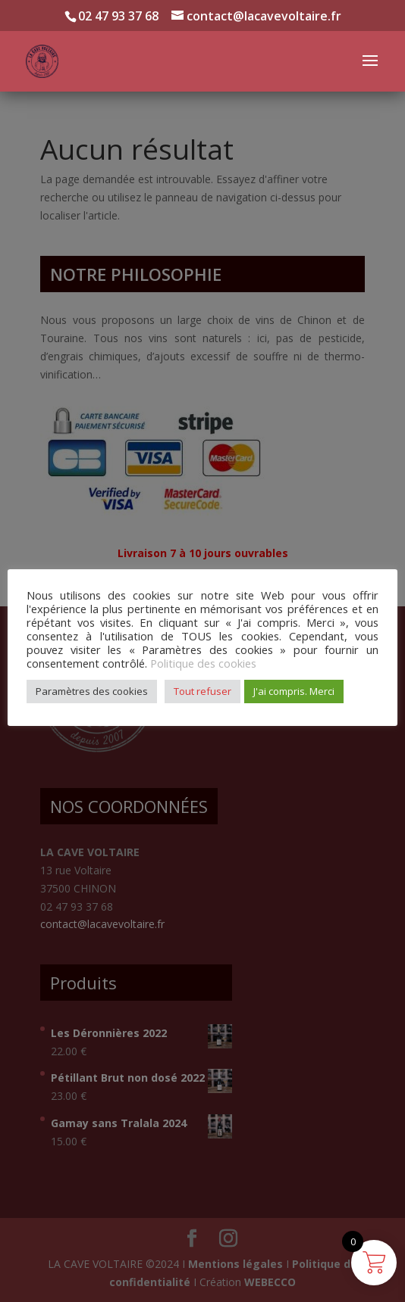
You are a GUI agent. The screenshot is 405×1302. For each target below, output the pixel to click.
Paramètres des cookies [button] (92, 691)
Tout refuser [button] (202, 691)
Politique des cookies (203, 663)
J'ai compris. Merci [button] (293, 691)
